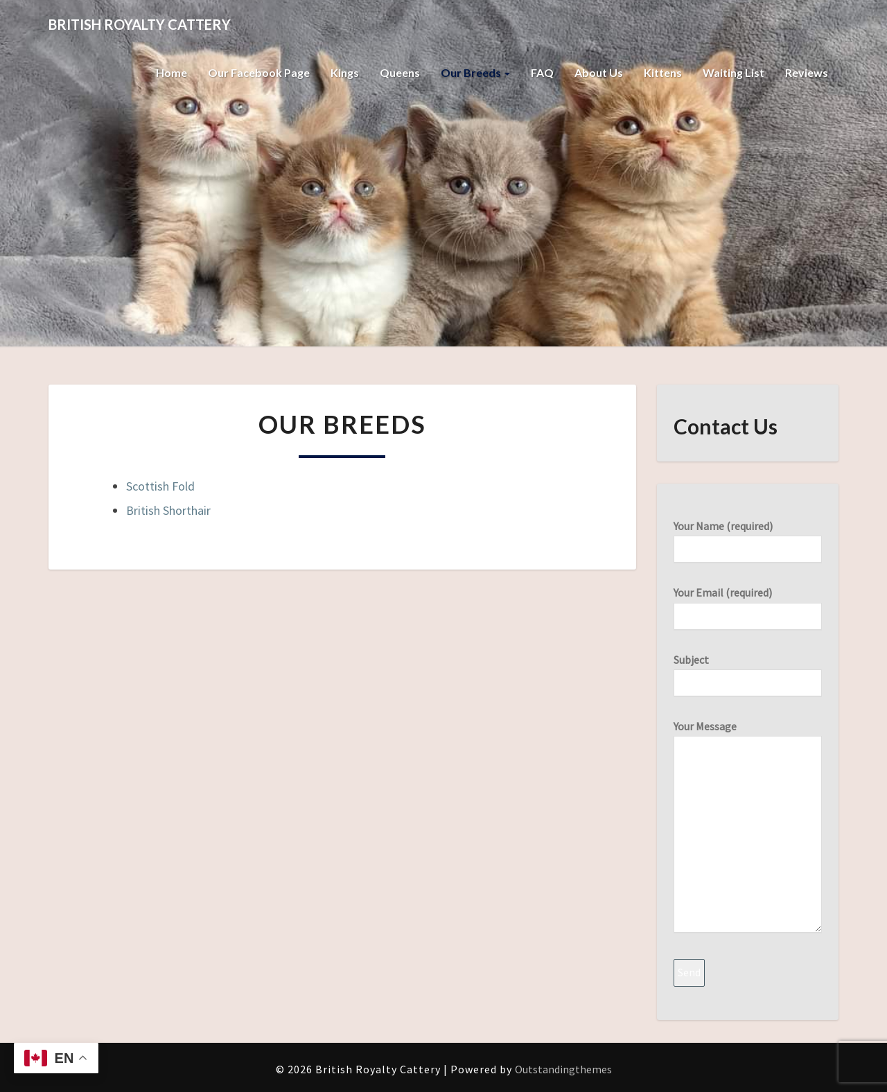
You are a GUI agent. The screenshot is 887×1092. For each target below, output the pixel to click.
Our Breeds (475, 72)
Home (171, 72)
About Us (598, 72)
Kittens (663, 72)
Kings (345, 72)
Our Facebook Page (259, 72)
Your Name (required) (748, 537)
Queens (400, 72)
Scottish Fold (160, 486)
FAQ (542, 72)
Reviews (806, 72)
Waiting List (733, 72)
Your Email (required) (748, 603)
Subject (748, 671)
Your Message (748, 827)
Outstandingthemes (563, 1069)
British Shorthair (168, 510)
